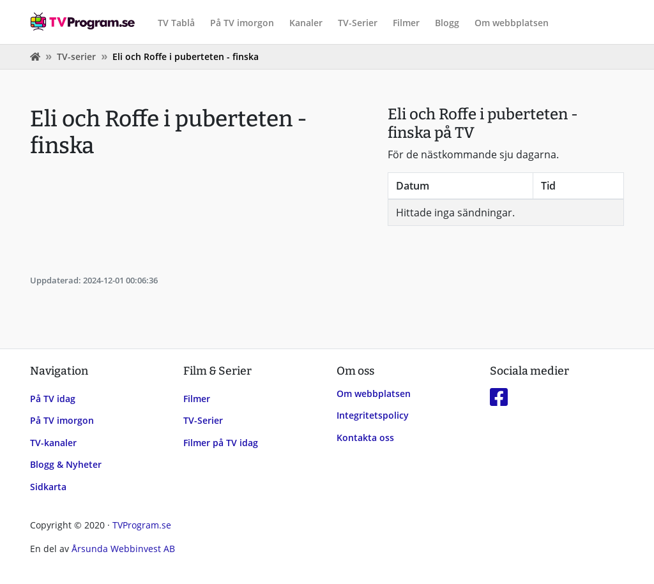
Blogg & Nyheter (66, 464)
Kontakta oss (365, 437)
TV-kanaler (53, 443)
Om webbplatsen (512, 23)
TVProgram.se (141, 525)
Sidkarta (48, 487)
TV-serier (76, 56)
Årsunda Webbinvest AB (123, 549)
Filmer (406, 23)
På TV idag (52, 399)
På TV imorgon (242, 23)
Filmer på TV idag (220, 443)
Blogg (447, 23)
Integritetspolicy (373, 415)
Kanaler (306, 23)
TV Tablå (176, 23)
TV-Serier (357, 23)
